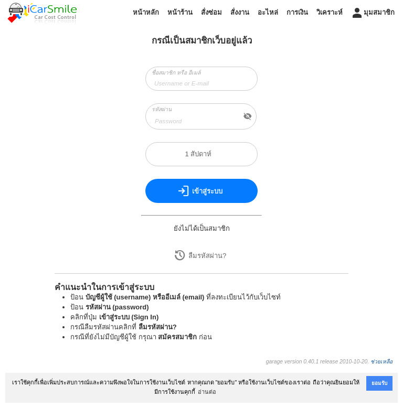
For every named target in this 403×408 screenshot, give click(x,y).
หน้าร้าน (180, 12)
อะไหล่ (268, 12)
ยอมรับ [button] (379, 383)
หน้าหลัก (146, 12)
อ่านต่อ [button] (207, 392)
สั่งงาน (239, 12)
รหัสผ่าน (162, 109)
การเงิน (297, 12)
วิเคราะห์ (329, 12)
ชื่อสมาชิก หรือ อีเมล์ (176, 73)
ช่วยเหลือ (381, 361)
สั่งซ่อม (211, 12)
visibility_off (247, 116)
